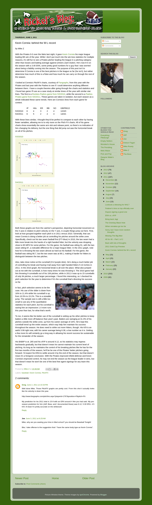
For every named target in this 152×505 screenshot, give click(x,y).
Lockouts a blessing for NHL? (117, 205)
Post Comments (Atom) (36, 484)
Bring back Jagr (111, 219)
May (108, 255)
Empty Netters (106, 141)
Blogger (103, 495)
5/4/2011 (19, 182)
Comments (107, 46)
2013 (105, 170)
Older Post (88, 478)
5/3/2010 (19, 137)
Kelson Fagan (129, 143)
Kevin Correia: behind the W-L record (120, 250)
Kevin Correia (68, 54)
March (108, 262)
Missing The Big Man (113, 236)
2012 (105, 173)
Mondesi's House (108, 144)
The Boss (127, 154)
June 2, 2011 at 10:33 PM (37, 385)
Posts (105, 41)
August (109, 194)
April (108, 258)
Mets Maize (105, 151)
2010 (105, 274)
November (110, 184)
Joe (125, 139)
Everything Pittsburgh (105, 136)
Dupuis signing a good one (116, 212)
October (109, 187)
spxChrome (84, 495)
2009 (105, 277)
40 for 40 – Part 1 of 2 (114, 239)
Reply (24, 410)
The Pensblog (106, 147)
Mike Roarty (128, 146)
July (108, 198)
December (110, 180)
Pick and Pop (106, 154)
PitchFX (45, 373)
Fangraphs (63, 83)
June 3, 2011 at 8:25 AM (36, 418)
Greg (24, 385)
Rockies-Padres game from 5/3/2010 (48, 94)
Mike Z (126, 150)
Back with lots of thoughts (115, 243)
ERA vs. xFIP (110, 215)
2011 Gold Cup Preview (115, 247)
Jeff (125, 135)
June (108, 202)
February (110, 265)
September (110, 191)
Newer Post (22, 478)
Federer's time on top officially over (119, 208)
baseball (25, 373)
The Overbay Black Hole (115, 223)
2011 (105, 177)
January (109, 269)
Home (55, 478)
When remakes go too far (115, 226)
